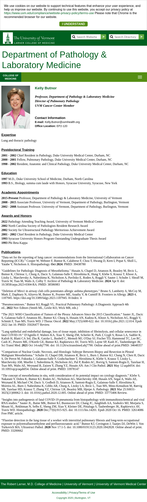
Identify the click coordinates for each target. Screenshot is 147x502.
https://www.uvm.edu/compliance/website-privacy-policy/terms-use (49, 13)
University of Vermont (78, 484)
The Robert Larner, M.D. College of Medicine (31, 484)
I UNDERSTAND (73, 24)
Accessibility (59, 492)
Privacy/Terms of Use (82, 492)
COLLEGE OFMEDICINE (10, 77)
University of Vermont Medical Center (121, 484)
